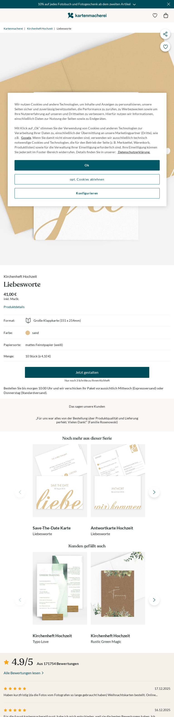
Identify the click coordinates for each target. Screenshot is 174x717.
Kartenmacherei (13, 28)
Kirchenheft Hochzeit (40, 28)
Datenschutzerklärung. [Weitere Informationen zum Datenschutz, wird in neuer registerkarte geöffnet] (133, 152)
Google (26, 138)
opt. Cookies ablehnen (87, 179)
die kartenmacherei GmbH (87, 15)
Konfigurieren (87, 193)
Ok (87, 165)
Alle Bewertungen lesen (22, 673)
